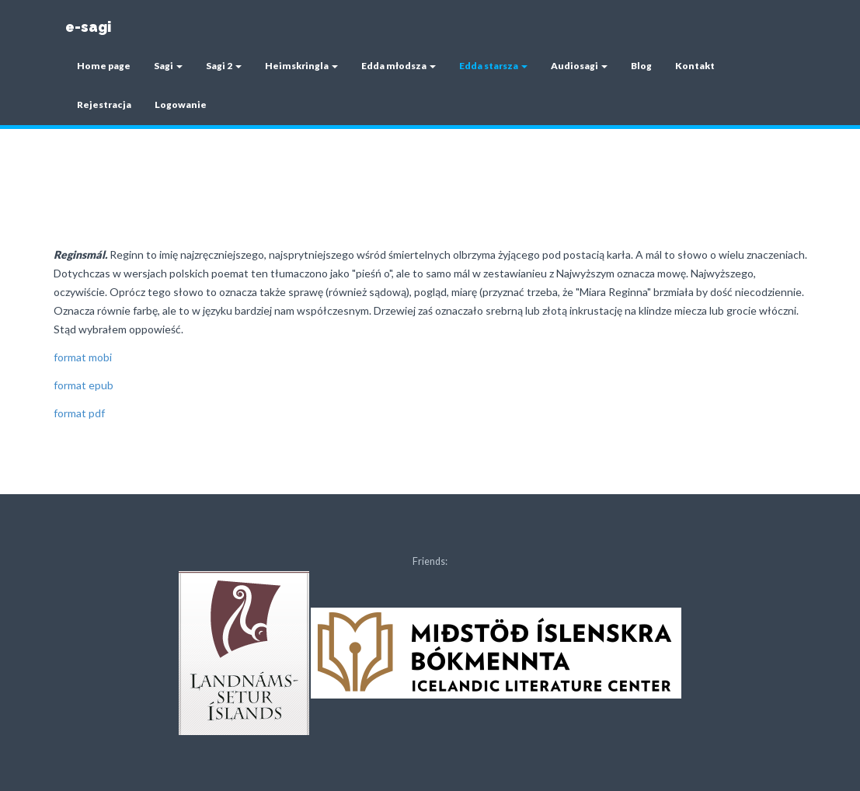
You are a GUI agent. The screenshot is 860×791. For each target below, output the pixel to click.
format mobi (83, 357)
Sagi (168, 65)
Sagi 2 (224, 65)
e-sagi (88, 27)
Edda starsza (493, 65)
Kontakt (695, 65)
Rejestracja (104, 104)
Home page (104, 65)
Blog (641, 65)
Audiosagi (579, 65)
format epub (83, 385)
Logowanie (181, 104)
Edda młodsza (398, 65)
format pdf (79, 413)
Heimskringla (301, 65)
